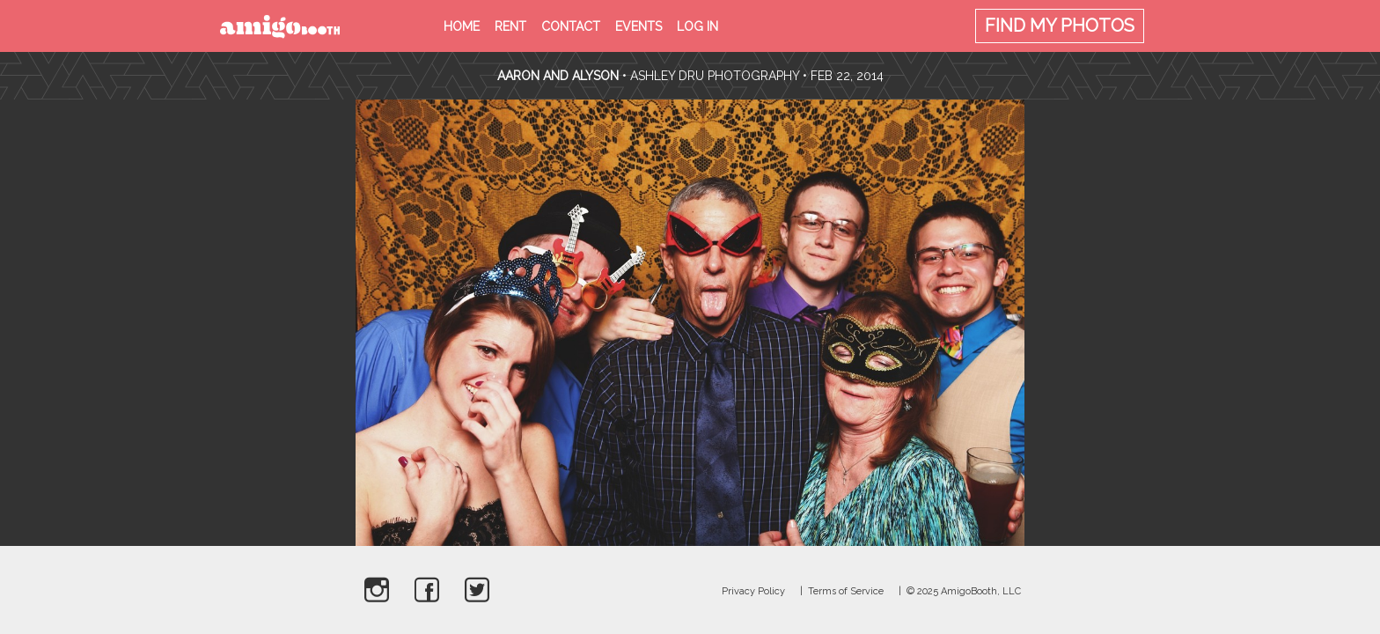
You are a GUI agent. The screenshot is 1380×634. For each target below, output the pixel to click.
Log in (697, 26)
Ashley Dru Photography (714, 76)
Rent (510, 26)
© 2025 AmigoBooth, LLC (964, 591)
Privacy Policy (753, 591)
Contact (570, 26)
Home (462, 26)
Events (638, 26)
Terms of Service (846, 591)
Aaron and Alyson (558, 76)
